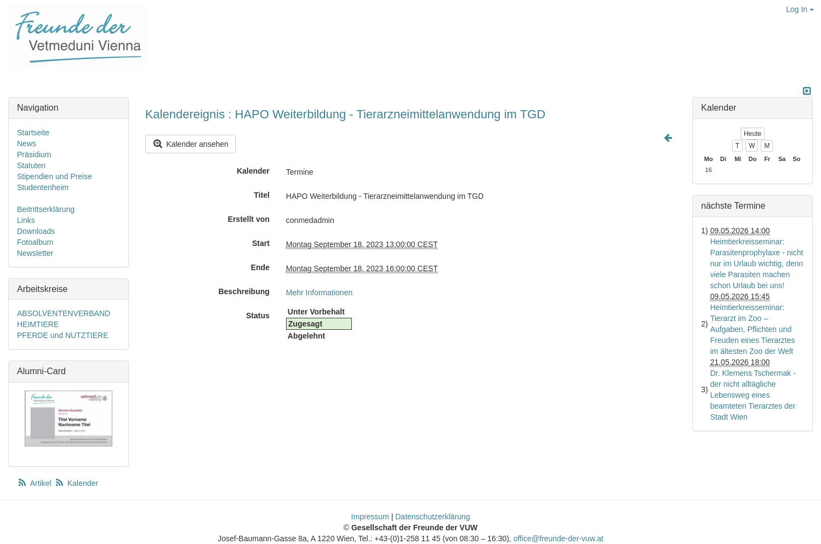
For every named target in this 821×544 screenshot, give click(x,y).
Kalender (253, 171)
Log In (800, 9)
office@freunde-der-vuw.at (558, 538)
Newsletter (35, 253)
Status (258, 315)
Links (26, 220)
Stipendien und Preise (54, 176)
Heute (752, 134)
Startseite (33, 132)
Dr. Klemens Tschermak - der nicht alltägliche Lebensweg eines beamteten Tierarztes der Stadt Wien (753, 395)
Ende (260, 267)
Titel (262, 195)
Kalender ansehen (190, 143)
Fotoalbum (35, 242)
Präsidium (34, 154)
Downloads (36, 231)
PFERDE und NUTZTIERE (62, 335)
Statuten (31, 165)
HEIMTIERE (38, 324)
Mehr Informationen (319, 292)
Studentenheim (43, 187)
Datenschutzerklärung (432, 516)
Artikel (35, 483)
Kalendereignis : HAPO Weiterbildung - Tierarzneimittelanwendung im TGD (345, 114)
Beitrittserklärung (46, 209)
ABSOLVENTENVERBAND (63, 313)
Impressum (370, 516)
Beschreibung (243, 291)
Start (261, 243)
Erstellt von (249, 219)
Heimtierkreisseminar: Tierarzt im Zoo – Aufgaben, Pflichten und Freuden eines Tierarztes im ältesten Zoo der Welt (752, 329)
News (26, 143)
